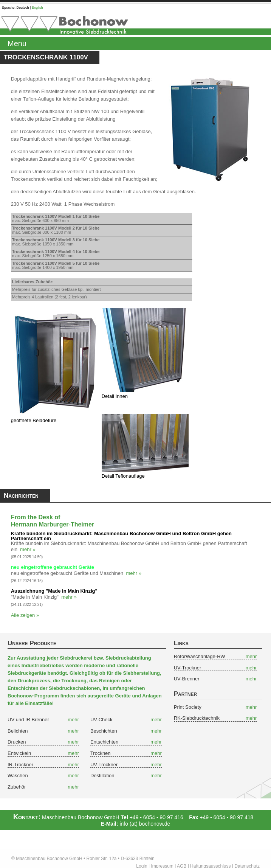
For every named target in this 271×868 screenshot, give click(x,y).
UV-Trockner (104, 764)
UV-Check (101, 719)
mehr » (27, 549)
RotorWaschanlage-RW (199, 656)
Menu (17, 43)
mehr (73, 719)
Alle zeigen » (25, 615)
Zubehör (17, 787)
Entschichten (104, 742)
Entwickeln (19, 753)
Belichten (18, 731)
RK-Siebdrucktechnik (197, 718)
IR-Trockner (20, 764)
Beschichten (103, 731)
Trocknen (100, 753)
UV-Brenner (187, 679)
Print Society (187, 707)
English (37, 7)
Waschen (18, 775)
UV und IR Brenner (28, 719)
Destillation (102, 775)
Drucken (17, 742)
